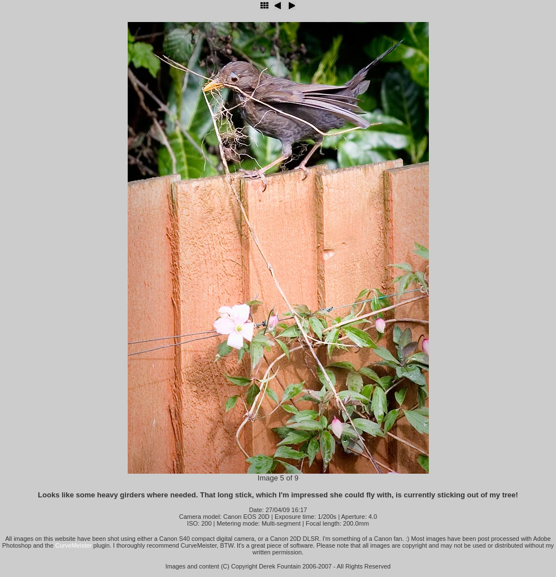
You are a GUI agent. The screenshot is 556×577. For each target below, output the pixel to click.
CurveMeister (73, 545)
